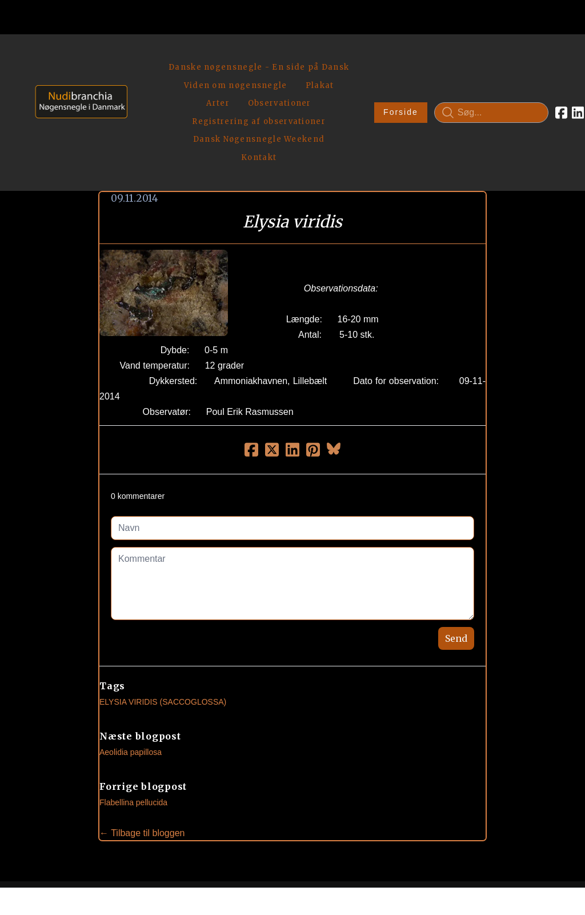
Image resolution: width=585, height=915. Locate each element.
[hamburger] (141, 56)
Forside (356, 72)
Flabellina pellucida (133, 721)
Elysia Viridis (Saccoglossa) (162, 621)
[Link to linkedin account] (533, 72)
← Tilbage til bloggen (142, 752)
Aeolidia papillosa (130, 671)
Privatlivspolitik (402, 867)
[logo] (77, 72)
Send (456, 558)
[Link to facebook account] (517, 72)
